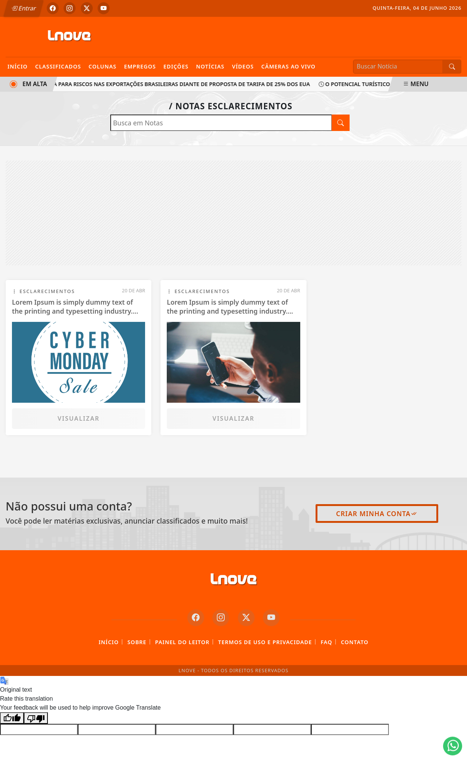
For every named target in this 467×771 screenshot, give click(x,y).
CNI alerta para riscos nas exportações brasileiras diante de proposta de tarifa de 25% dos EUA (166, 84)
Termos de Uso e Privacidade (265, 642)
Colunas (103, 66)
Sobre (137, 642)
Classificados (58, 66)
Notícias (210, 66)
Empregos (140, 66)
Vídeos (243, 66)
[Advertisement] (233, 213)
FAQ (326, 642)
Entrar (23, 8)
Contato (355, 642)
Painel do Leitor (182, 642)
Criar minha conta (377, 513)
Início (17, 66)
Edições (175, 66)
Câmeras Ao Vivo (288, 66)
